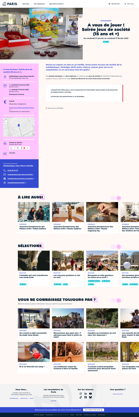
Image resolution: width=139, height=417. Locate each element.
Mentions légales (39, 414)
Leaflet (18, 136)
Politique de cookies (90, 414)
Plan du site (101, 414)
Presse (72, 414)
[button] (19, 125)
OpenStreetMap (27, 136)
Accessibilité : (57, 414)
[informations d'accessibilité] (19, 148)
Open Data (79, 414)
